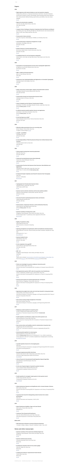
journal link (19, 178)
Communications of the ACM (32, 257)
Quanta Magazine (41, 257)
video (20, 380)
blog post (23, 258)
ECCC (18, 314)
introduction (36, 258)
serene (29, 460)
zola (26, 460)
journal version (22, 338)
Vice (52, 257)
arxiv (18, 20)
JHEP (20, 356)
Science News (48, 257)
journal (18, 234)
